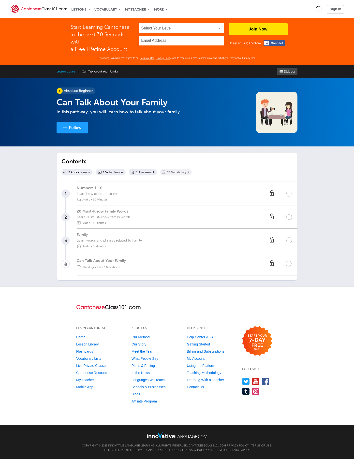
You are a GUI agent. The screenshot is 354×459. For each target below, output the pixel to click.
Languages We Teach (148, 380)
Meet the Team (143, 351)
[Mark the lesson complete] (289, 194)
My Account (196, 358)
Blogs (136, 394)
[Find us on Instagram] (256, 391)
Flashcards (84, 351)
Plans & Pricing (143, 366)
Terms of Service (227, 449)
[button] (318, 9)
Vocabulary (105, 9)
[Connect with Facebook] (274, 43)
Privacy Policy (163, 58)
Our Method (141, 337)
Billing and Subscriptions (205, 351)
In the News (141, 373)
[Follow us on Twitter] (246, 381)
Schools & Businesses (149, 387)
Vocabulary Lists (88, 358)
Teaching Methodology (204, 373)
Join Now (258, 29)
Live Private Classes (91, 366)
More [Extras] (159, 9)
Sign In (335, 9)
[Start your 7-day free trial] (257, 341)
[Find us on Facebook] (265, 381)
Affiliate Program (144, 401)
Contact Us (195, 387)
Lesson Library (66, 71)
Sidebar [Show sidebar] (289, 72)
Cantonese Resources (93, 373)
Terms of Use (147, 58)
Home (80, 337)
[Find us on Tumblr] (246, 391)
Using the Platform (201, 366)
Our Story (139, 344)
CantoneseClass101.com (207, 445)
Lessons (79, 9)
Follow (75, 128)
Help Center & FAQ (201, 337)
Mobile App (84, 387)
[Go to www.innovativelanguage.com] (177, 435)
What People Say (145, 358)
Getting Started (198, 344)
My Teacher (135, 9)
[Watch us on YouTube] (256, 381)
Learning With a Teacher (205, 380)
